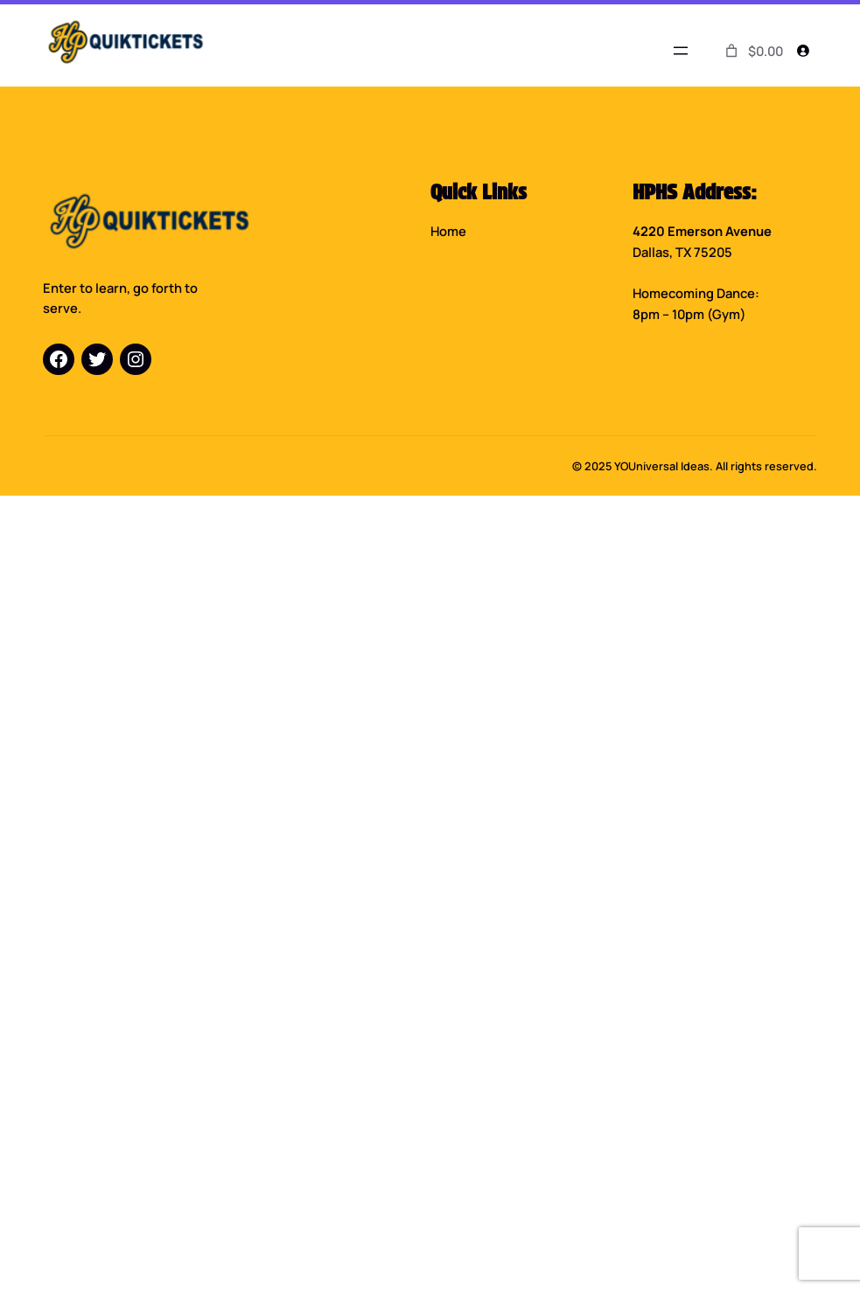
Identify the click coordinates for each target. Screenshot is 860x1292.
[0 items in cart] (752, 51)
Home (448, 231)
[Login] (803, 51)
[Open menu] (680, 50)
